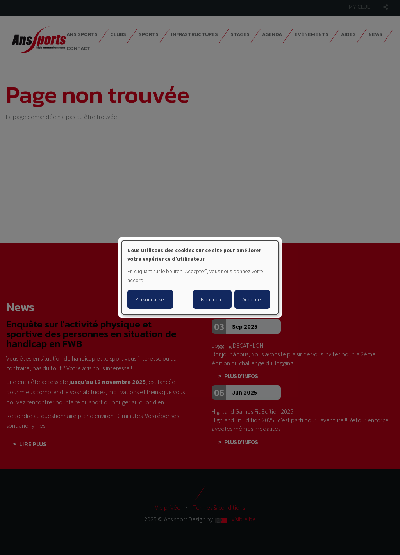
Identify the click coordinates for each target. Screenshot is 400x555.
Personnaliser (150, 299)
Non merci (212, 299)
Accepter (252, 299)
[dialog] (200, 277)
